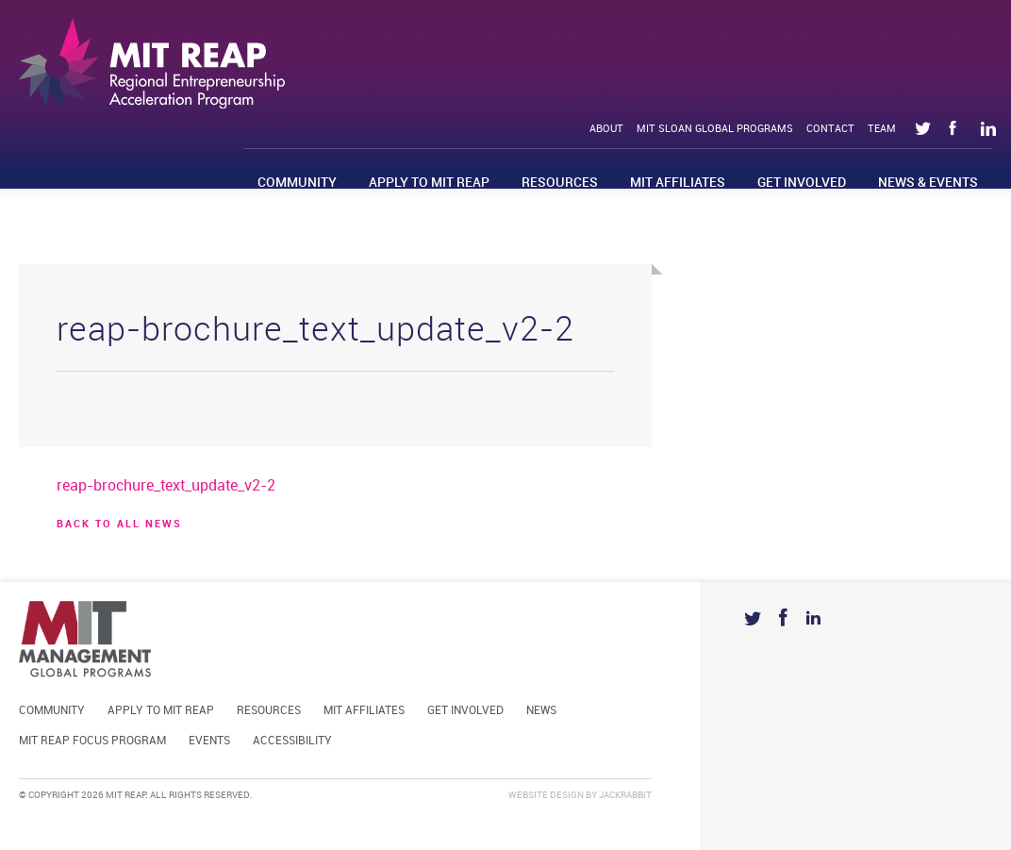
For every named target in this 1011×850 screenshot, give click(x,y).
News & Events (928, 182)
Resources (560, 182)
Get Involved (801, 182)
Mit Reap (152, 63)
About (606, 129)
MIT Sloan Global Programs (715, 129)
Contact (830, 129)
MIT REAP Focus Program (92, 741)
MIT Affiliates (677, 182)
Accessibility (292, 741)
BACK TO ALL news (119, 524)
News (541, 711)
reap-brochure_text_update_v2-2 (166, 486)
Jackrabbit (625, 795)
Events (209, 741)
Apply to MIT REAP (429, 182)
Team (882, 129)
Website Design (546, 795)
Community (297, 182)
